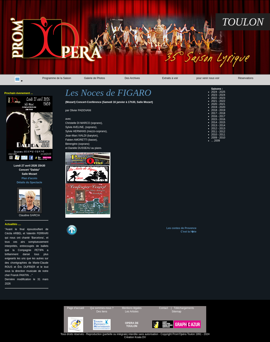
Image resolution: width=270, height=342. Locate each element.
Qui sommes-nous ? (101, 308)
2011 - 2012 (218, 131)
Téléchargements (184, 308)
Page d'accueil (75, 308)
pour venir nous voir (207, 78)
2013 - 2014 (218, 125)
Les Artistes (131, 311)
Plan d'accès (29, 178)
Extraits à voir (170, 78)
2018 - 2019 (218, 110)
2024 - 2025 (218, 91)
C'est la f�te (188, 231)
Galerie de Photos (94, 78)
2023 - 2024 (218, 94)
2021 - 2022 (218, 101)
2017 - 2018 (218, 113)
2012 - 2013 (218, 128)
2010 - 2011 (218, 134)
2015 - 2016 (218, 119)
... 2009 (215, 140)
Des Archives (132, 78)
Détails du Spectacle (29, 182)
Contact (163, 308)
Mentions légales (132, 308)
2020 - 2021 (218, 104)
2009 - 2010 (218, 137)
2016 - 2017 (218, 116)
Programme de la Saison (56, 78)
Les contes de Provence (181, 228)
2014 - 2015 (218, 122)
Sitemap (176, 311)
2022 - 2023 (218, 97)
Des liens (101, 311)
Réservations (245, 78)
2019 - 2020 (218, 107)
